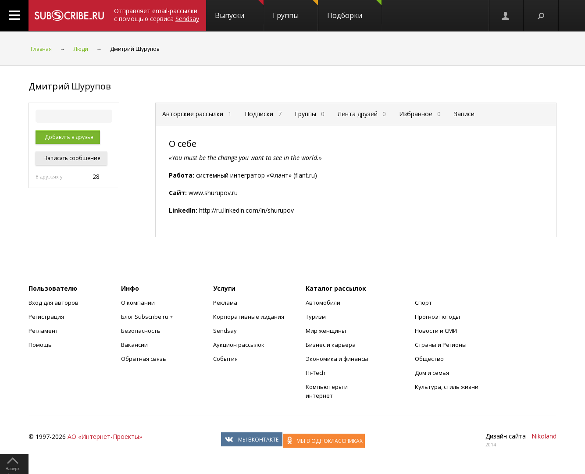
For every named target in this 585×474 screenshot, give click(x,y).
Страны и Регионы (441, 345)
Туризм (316, 317)
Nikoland (543, 436)
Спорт (423, 302)
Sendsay (225, 331)
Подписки (263, 114)
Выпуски (239, 10)
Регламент (43, 331)
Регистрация (46, 317)
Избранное (420, 114)
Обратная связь (143, 359)
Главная (41, 49)
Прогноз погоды (437, 317)
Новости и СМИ (436, 331)
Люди (81, 49)
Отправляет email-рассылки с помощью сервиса (156, 15)
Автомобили (323, 302)
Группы (295, 10)
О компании (138, 302)
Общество (429, 359)
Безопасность (141, 331)
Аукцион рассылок (238, 345)
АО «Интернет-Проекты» (105, 436)
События (225, 359)
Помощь (40, 345)
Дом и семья (432, 373)
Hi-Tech (315, 373)
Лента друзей (362, 114)
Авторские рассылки (197, 114)
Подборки (354, 10)
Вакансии (134, 345)
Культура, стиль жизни (446, 387)
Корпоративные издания (248, 317)
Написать (71, 158)
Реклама (225, 302)
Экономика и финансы (337, 359)
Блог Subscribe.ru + (147, 317)
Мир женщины (326, 331)
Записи (464, 114)
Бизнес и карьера (331, 345)
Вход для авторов (53, 302)
